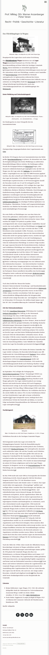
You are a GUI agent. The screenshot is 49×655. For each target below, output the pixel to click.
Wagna (5, 68)
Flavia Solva (23, 516)
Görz (4, 151)
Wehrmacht (7, 89)
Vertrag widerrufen (21, 643)
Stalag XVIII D (21, 379)
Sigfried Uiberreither (10, 313)
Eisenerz (6, 537)
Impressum (5, 643)
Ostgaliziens (13, 219)
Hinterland (29, 166)
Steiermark (31, 82)
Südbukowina (7, 318)
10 (43, 344)
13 (18, 404)
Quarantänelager (34, 465)
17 (17, 518)
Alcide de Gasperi (39, 273)
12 (10, 397)
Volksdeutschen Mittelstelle (12, 320)
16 (4, 511)
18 (19, 539)
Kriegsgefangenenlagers (11, 374)
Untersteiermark (25, 359)
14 (15, 470)
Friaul (40, 226)
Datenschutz (10, 643)
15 (30, 490)
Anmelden (4, 648)
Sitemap (14, 643)
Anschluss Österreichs (17, 311)
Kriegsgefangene (11, 75)
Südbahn (26, 171)
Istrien (5, 228)
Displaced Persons (17, 449)
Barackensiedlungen (15, 159)
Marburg (33, 354)
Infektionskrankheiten (10, 202)
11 (42, 366)
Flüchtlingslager (11, 60)
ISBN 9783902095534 (33, 595)
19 (41, 561)
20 (32, 573)
